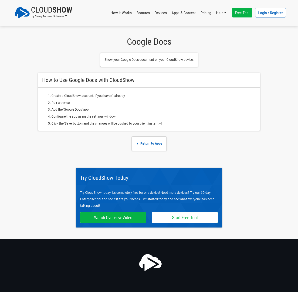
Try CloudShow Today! (105, 178)
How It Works (121, 12)
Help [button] (219, 12)
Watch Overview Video (113, 217)
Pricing (205, 12)
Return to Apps (149, 143)
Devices (161, 12)
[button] (43, 13)
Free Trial (242, 12)
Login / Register (270, 12)
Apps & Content (184, 12)
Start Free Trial (185, 217)
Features (143, 12)
